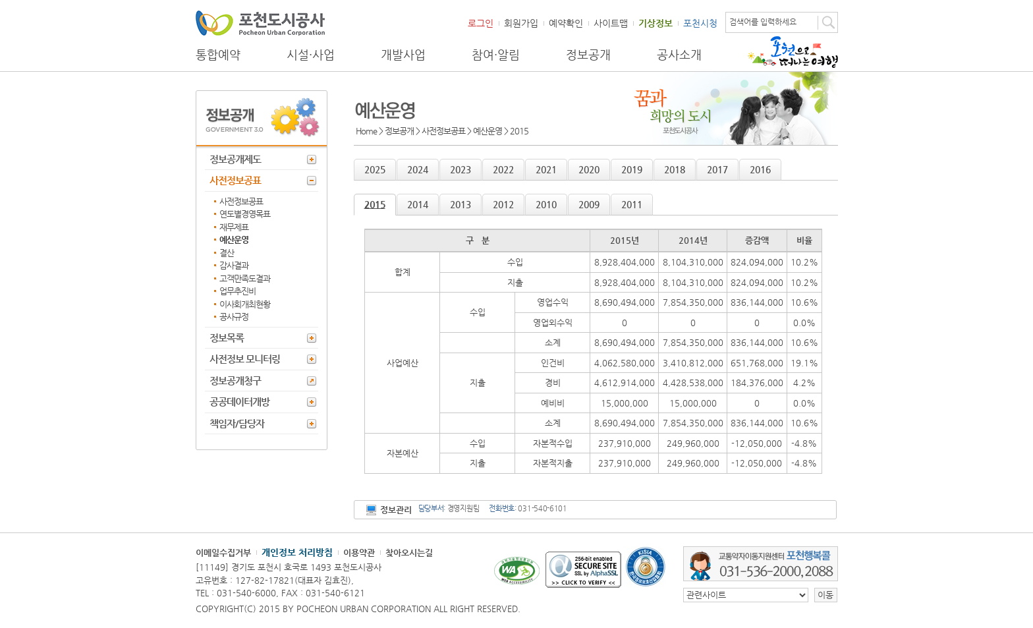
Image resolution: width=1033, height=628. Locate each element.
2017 (717, 169)
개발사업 (403, 54)
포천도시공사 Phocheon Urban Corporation (260, 23)
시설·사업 (311, 54)
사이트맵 (611, 23)
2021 (546, 169)
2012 (503, 204)
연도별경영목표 (244, 214)
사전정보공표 (235, 180)
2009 (589, 204)
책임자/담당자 (236, 423)
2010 (546, 204)
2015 (374, 204)
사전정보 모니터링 (244, 358)
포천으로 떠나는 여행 (793, 52)
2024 (417, 169)
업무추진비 (237, 291)
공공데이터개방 (239, 401)
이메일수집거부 (223, 552)
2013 (460, 204)
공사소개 (679, 54)
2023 (460, 169)
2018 (674, 169)
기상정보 (655, 23)
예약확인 (566, 23)
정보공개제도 (235, 159)
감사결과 (233, 265)
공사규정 (233, 317)
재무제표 (233, 227)
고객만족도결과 (244, 278)
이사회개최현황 (244, 304)
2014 (417, 204)
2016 (760, 169)
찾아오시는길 (409, 552)
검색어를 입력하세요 (762, 21)
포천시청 (700, 23)
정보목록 (226, 337)
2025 (374, 169)
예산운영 (233, 239)
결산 (226, 253)
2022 (503, 169)
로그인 (480, 23)
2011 (631, 204)
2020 (589, 169)
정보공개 (588, 54)
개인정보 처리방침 (297, 552)
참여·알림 (496, 54)
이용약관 (359, 552)
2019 (631, 169)
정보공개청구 (235, 380)
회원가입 (521, 23)
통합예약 (218, 54)
